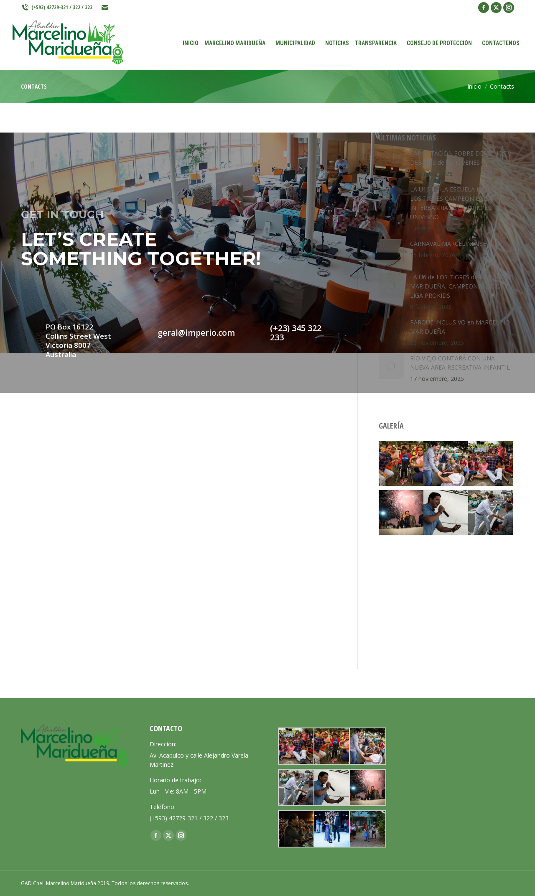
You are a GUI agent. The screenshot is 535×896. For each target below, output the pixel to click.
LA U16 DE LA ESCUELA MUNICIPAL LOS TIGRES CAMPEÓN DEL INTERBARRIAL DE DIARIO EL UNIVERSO (459, 203)
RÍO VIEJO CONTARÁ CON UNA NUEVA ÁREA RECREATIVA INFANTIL (460, 362)
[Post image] (391, 161)
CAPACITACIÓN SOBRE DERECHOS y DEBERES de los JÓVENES (460, 157)
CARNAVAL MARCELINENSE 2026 (455, 244)
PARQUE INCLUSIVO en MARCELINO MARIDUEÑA (460, 326)
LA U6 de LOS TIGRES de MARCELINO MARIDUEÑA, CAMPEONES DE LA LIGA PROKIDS (462, 286)
